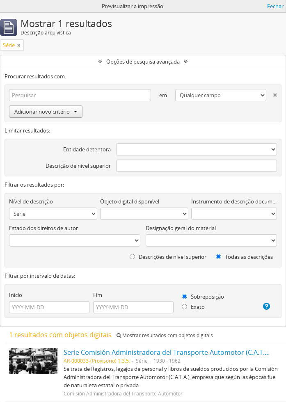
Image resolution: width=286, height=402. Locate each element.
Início (15, 295)
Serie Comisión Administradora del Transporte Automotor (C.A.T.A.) (168, 352)
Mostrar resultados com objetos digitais (165, 335)
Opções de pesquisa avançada (143, 61)
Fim (97, 295)
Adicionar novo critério (45, 111)
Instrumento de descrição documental (234, 201)
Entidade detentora (87, 149)
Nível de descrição (31, 201)
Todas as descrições (244, 256)
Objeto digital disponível (129, 201)
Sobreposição (203, 296)
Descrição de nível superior (78, 165)
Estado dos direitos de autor (43, 228)
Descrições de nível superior (168, 256)
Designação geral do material (181, 228)
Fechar (275, 6)
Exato (193, 307)
